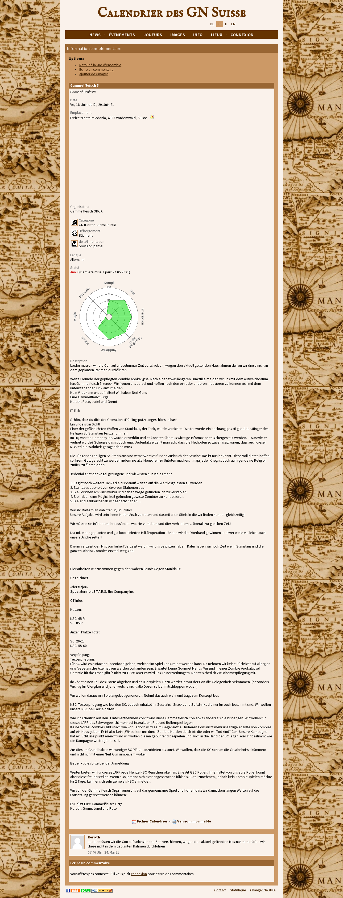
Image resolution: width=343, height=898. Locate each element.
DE (212, 24)
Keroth (94, 837)
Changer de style (263, 890)
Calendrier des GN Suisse (172, 13)
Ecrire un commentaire (96, 69)
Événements (122, 34)
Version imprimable (194, 821)
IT (226, 24)
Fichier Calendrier (152, 821)
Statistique (238, 890)
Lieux (216, 34)
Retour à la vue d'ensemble (100, 65)
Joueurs (152, 34)
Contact (220, 890)
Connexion (242, 34)
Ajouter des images (93, 74)
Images (177, 34)
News (95, 34)
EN (233, 24)
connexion (139, 874)
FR (220, 24)
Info (198, 34)
